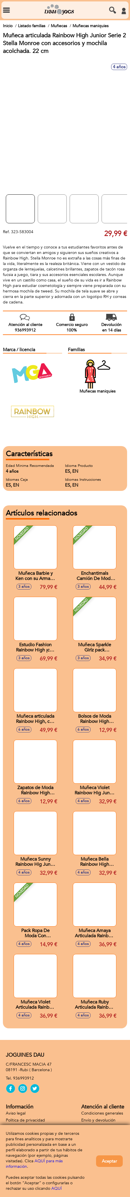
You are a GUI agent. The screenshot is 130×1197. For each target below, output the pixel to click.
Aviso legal (16, 1113)
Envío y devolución (98, 1120)
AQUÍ (56, 1188)
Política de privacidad (25, 1120)
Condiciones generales (102, 1113)
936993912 (23, 1078)
